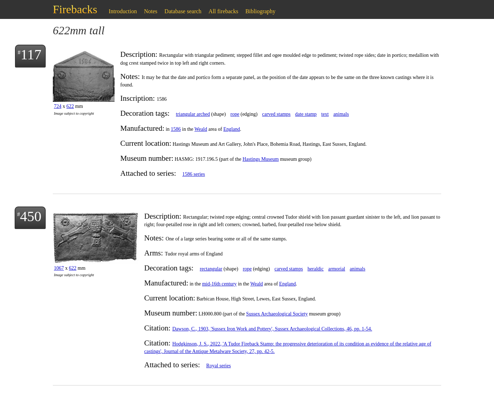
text (325, 114)
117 (30, 54)
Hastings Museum (260, 159)
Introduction (123, 11)
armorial (336, 269)
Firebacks (75, 9)
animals (341, 114)
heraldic (316, 269)
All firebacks (223, 11)
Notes (150, 11)
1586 (176, 129)
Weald (201, 129)
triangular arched (193, 114)
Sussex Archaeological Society (277, 314)
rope (235, 114)
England (231, 129)
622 (70, 106)
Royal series (218, 365)
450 (30, 216)
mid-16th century (219, 284)
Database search (183, 11)
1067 (59, 268)
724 (57, 106)
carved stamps (276, 114)
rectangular (211, 269)
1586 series (193, 174)
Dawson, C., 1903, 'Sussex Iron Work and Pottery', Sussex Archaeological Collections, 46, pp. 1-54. (272, 329)
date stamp (306, 114)
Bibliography (260, 11)
